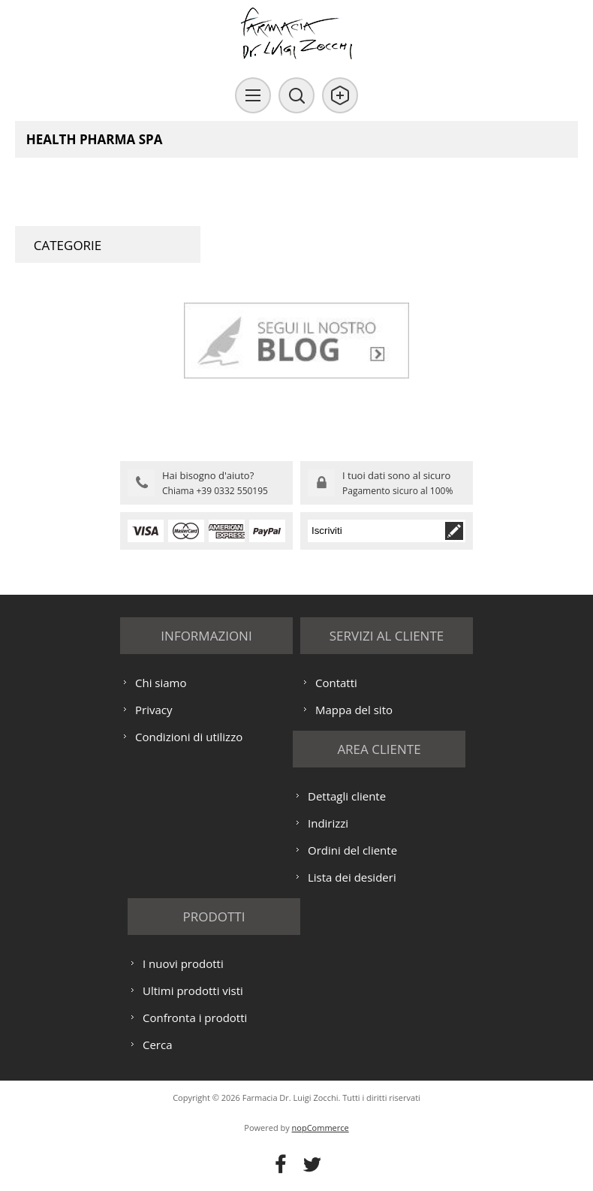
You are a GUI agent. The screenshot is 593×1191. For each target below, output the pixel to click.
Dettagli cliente (347, 796)
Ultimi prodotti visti (193, 990)
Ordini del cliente (352, 850)
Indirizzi (328, 823)
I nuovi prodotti (183, 963)
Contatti (336, 682)
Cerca (158, 1044)
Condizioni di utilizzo (188, 736)
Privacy (153, 709)
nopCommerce (320, 1127)
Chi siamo (161, 682)
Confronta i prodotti (195, 1017)
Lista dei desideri (352, 877)
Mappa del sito (354, 709)
